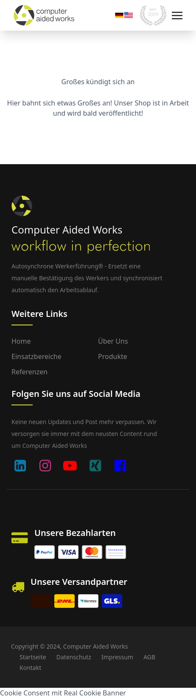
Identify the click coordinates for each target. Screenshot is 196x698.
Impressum (117, 657)
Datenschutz (73, 657)
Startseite (33, 657)
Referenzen (29, 371)
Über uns (113, 341)
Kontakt (30, 668)
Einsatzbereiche (36, 356)
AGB (149, 657)
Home (21, 341)
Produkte (112, 356)
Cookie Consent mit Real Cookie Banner (63, 693)
